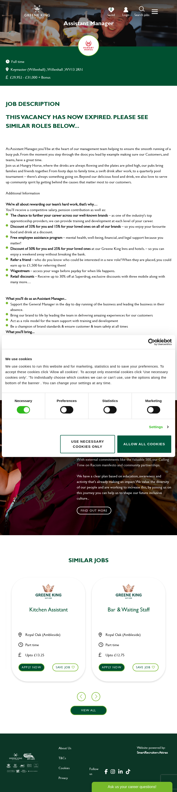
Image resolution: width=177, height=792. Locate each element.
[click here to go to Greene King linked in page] (120, 771)
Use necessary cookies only (87, 443)
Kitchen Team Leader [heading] (88, 609)
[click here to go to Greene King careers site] (22, 763)
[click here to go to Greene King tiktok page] (128, 771)
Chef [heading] (168, 609)
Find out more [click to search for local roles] (94, 510)
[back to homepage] (37, 11)
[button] (141, 11)
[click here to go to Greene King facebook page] (106, 771)
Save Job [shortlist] (23, 667)
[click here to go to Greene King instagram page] (113, 771)
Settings (156, 427)
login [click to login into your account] (126, 14)
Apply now (71, 667)
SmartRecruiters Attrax (152, 752)
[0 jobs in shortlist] (111, 12)
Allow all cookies (144, 444)
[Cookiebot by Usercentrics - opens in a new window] (151, 342)
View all (88, 710)
